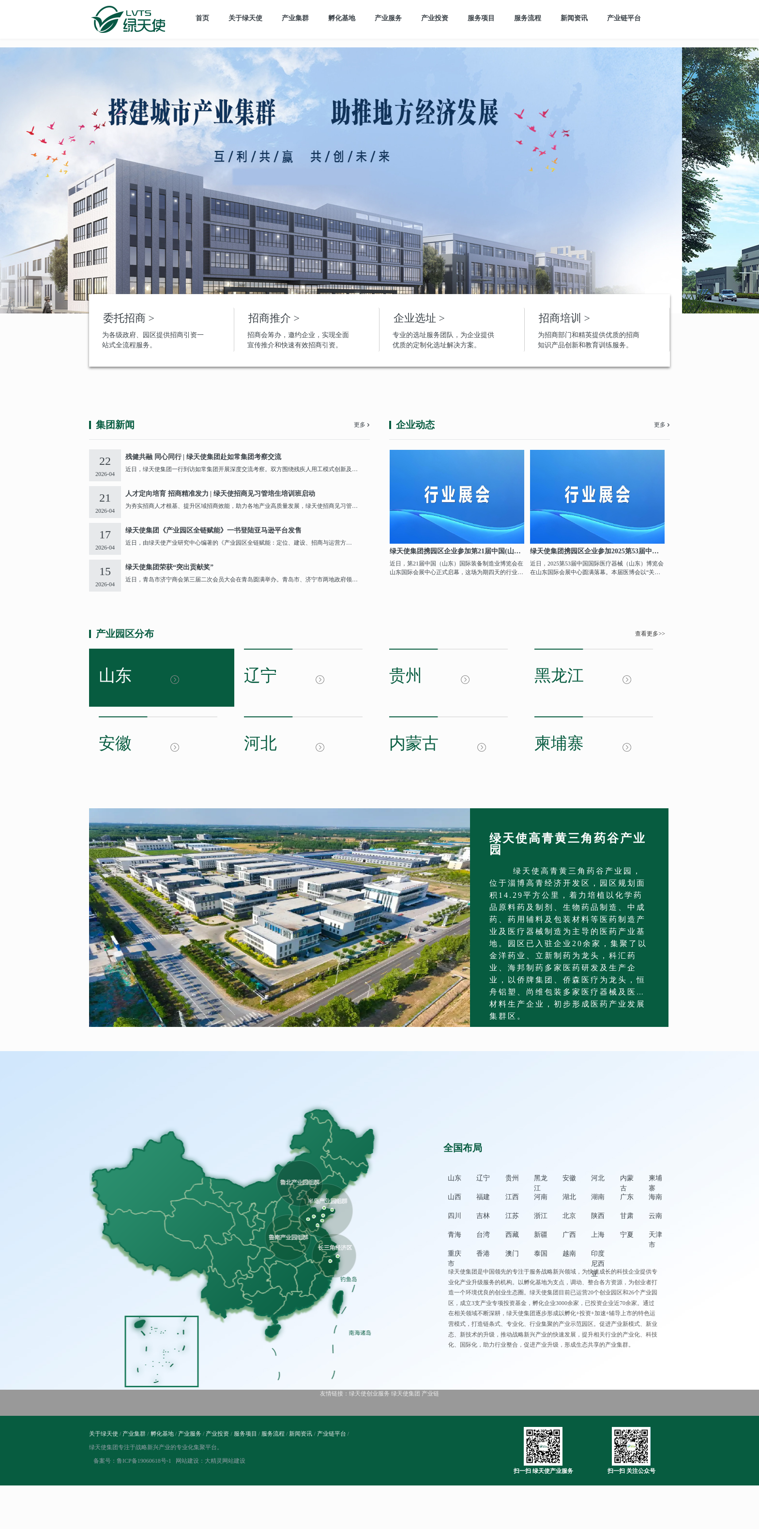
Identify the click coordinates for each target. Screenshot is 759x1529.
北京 (569, 1215)
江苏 (512, 1215)
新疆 (540, 1234)
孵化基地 (341, 18)
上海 (598, 1234)
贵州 (512, 1178)
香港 (483, 1253)
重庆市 (454, 1254)
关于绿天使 (245, 18)
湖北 (569, 1197)
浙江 (540, 1215)
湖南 (598, 1197)
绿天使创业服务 (369, 1393)
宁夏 (627, 1234)
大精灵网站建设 (225, 1460)
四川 (454, 1215)
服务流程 (527, 18)
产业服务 (388, 18)
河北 (598, 1178)
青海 (454, 1234)
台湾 (483, 1234)
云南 (655, 1215)
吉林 (483, 1215)
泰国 (540, 1253)
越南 (569, 1253)
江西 (512, 1197)
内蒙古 (627, 1179)
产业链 (430, 1393)
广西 (569, 1234)
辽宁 (483, 1178)
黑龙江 (540, 1179)
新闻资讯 (574, 18)
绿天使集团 (405, 1393)
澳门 (512, 1253)
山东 (454, 1178)
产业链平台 (624, 18)
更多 (359, 424)
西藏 (512, 1234)
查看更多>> (650, 633)
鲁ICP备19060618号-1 (144, 1460)
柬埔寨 (655, 1179)
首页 (202, 18)
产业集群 (295, 18)
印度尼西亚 (598, 1254)
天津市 (655, 1235)
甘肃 (627, 1215)
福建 (483, 1197)
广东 (627, 1197)
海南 (655, 1197)
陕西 (598, 1215)
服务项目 (481, 18)
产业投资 (434, 18)
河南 (540, 1197)
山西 (454, 1197)
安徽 (569, 1178)
